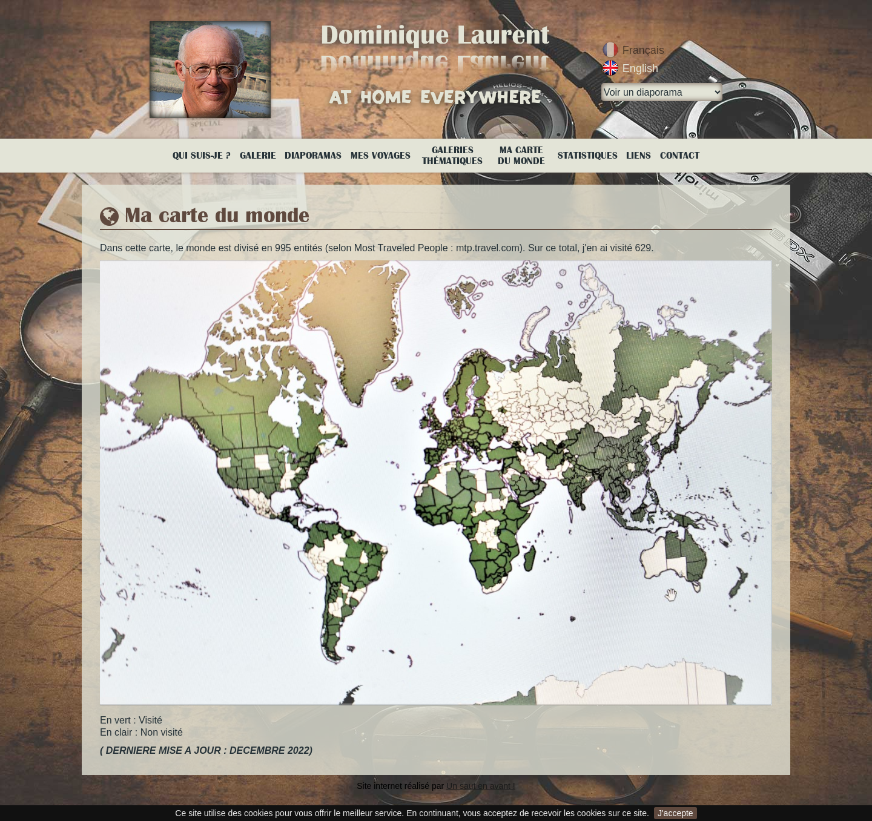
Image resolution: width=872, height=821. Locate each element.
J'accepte (675, 813)
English (640, 68)
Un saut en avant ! (480, 786)
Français (643, 50)
